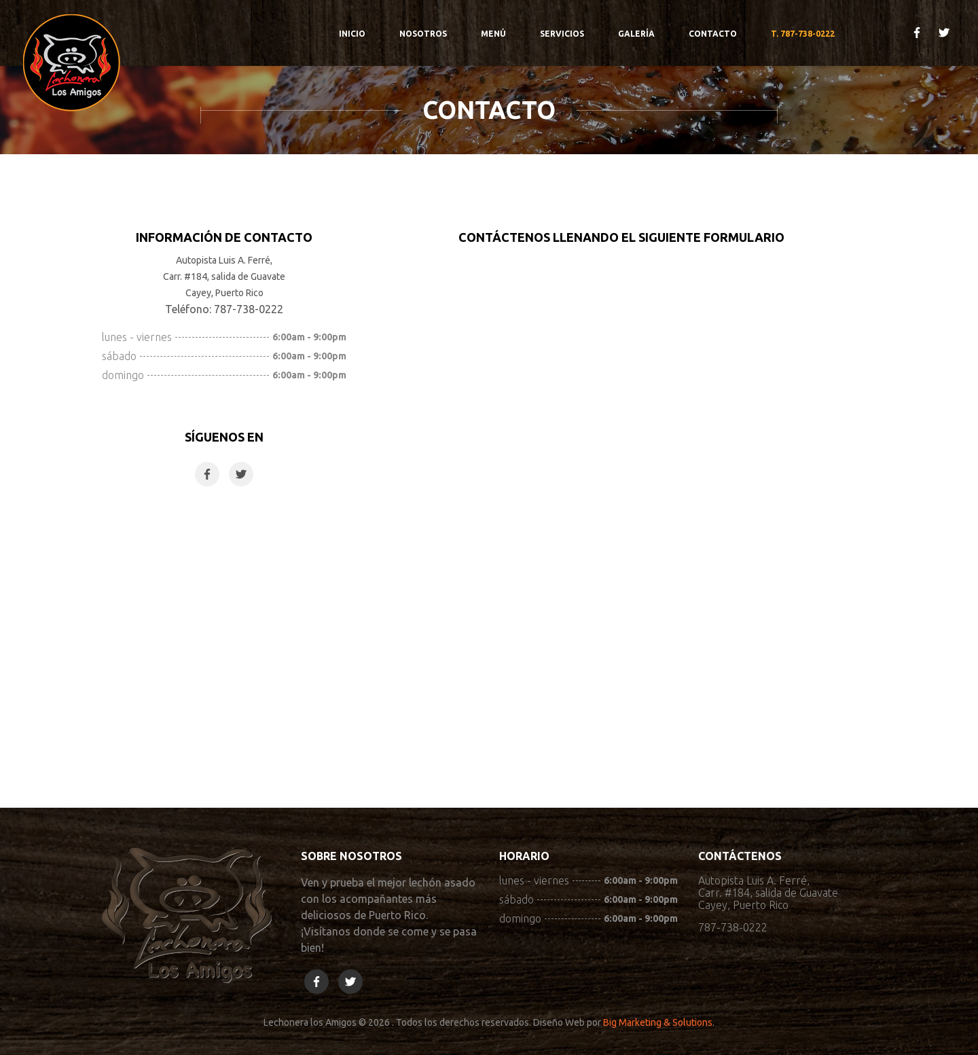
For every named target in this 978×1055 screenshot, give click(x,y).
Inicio (352, 33)
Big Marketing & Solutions (657, 1022)
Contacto (713, 33)
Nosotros (423, 33)
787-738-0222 (732, 927)
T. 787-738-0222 (803, 33)
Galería (636, 33)
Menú (493, 33)
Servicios (562, 33)
